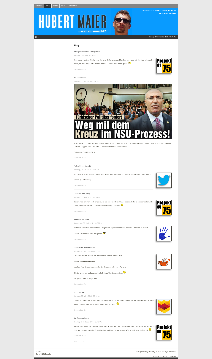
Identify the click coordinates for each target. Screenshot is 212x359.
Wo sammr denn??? (82, 77)
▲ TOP (38, 352)
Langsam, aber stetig (82, 193)
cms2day (151, 352)
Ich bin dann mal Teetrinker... (85, 247)
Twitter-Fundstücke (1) (82, 166)
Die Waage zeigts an (81, 318)
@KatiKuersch (85, 180)
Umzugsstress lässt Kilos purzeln (87, 52)
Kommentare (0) (79, 69)
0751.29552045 (79, 292)
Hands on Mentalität (81, 219)
